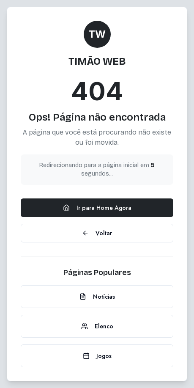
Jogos (97, 356)
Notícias (97, 296)
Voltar (97, 233)
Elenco (97, 326)
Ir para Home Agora (97, 208)
